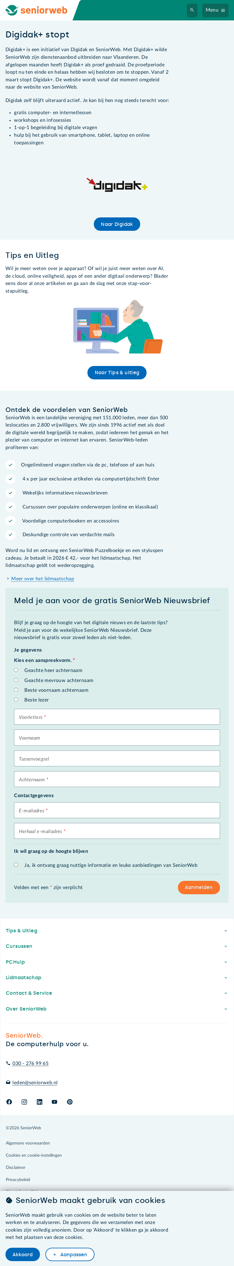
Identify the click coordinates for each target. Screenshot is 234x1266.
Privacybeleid (18, 1180)
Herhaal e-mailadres (40, 831)
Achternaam (32, 779)
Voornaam (29, 738)
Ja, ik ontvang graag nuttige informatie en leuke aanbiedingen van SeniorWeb (110, 865)
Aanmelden (199, 887)
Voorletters (30, 717)
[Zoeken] (192, 10)
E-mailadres (31, 810)
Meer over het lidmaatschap (42, 578)
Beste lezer (36, 700)
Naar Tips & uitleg (117, 372)
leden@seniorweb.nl (35, 1082)
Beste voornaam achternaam (56, 690)
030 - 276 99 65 (30, 1063)
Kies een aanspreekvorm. (44, 660)
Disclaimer (15, 1168)
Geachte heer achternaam (53, 670)
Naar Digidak (117, 224)
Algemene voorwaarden (28, 1143)
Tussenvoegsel (34, 759)
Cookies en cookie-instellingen (34, 1155)
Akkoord (22, 1254)
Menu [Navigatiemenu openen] (212, 10)
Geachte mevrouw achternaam (58, 680)
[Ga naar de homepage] (41, 10)
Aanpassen (73, 1254)
